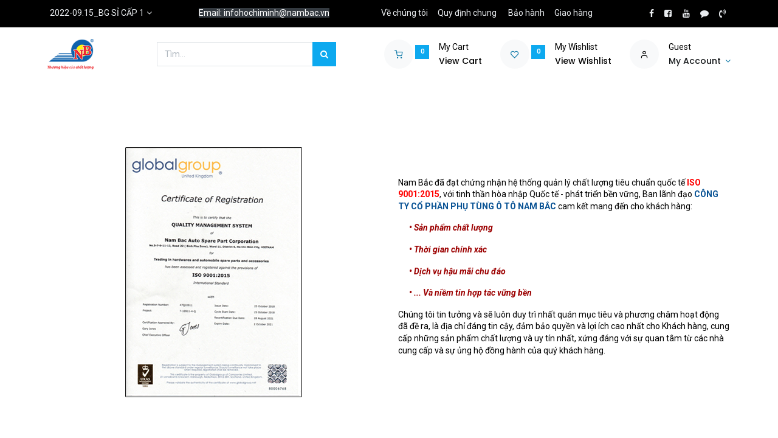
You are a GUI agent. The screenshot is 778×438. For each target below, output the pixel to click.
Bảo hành (526, 13)
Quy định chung (467, 13)
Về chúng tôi (404, 13)
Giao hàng (573, 13)
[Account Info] (700, 61)
